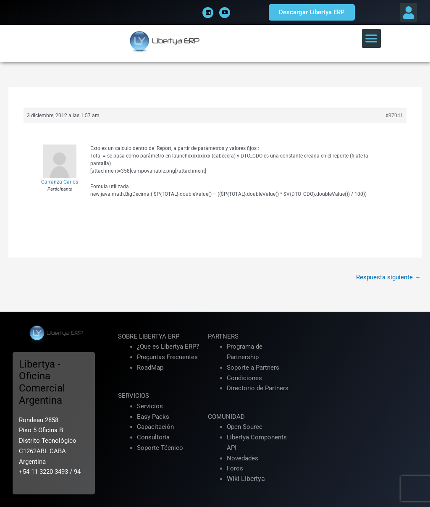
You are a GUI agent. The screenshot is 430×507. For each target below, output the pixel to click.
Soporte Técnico (160, 448)
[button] (408, 12)
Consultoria (153, 437)
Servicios (150, 406)
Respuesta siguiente (388, 277)
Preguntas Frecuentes (167, 357)
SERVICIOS (133, 395)
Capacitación (155, 427)
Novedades (242, 458)
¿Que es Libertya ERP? (168, 346)
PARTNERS (223, 336)
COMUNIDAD (226, 416)
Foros (235, 468)
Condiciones (244, 378)
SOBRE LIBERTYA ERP (148, 336)
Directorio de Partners (257, 388)
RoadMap (150, 367)
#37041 (394, 115)
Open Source (244, 427)
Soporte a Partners (253, 367)
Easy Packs (153, 416)
